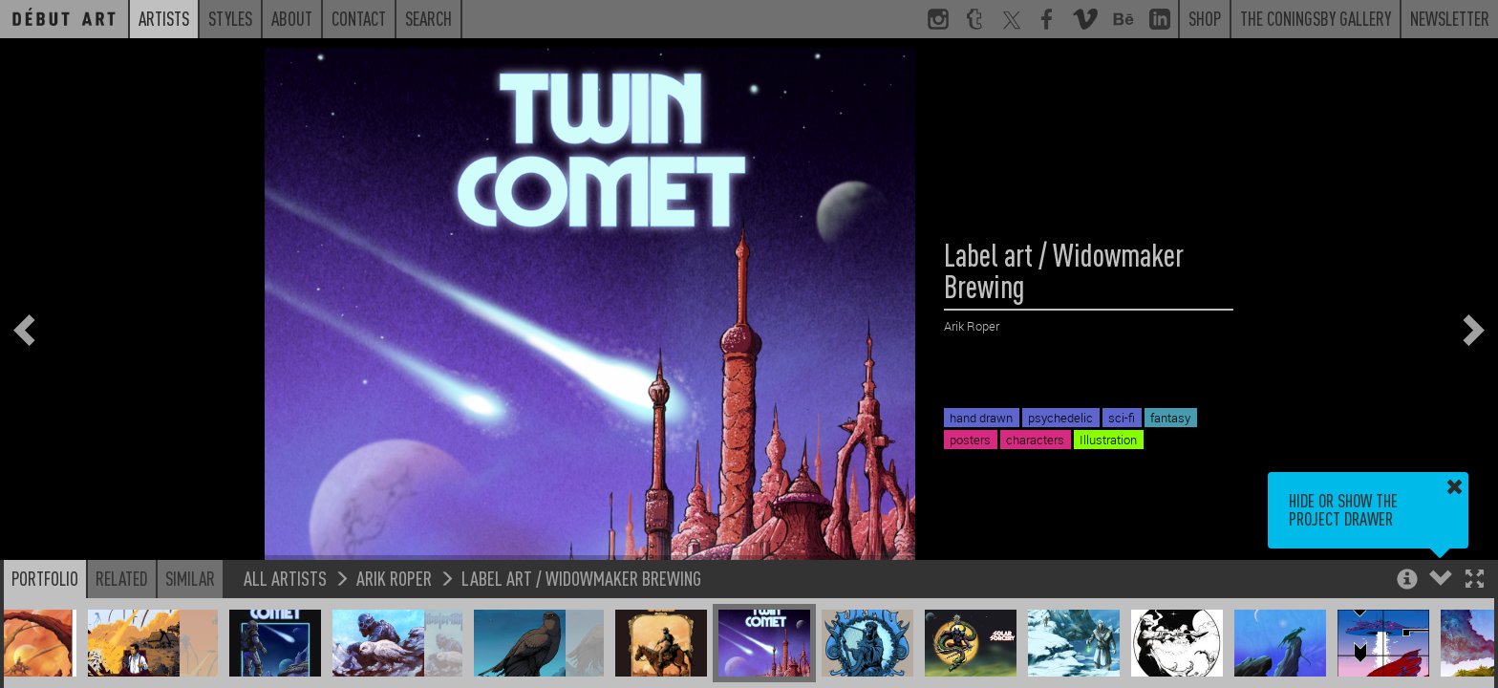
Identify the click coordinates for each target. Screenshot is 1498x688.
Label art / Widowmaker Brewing (581, 578)
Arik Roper (394, 578)
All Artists (285, 578)
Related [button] (122, 578)
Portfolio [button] (44, 578)
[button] (1475, 580)
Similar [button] (190, 578)
